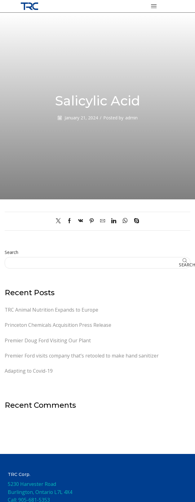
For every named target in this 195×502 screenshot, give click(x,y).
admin (131, 118)
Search (11, 252)
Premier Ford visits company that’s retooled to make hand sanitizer (82, 355)
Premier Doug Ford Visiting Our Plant (48, 340)
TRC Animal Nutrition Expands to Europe (51, 309)
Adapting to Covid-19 (29, 370)
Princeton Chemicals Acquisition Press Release (58, 325)
